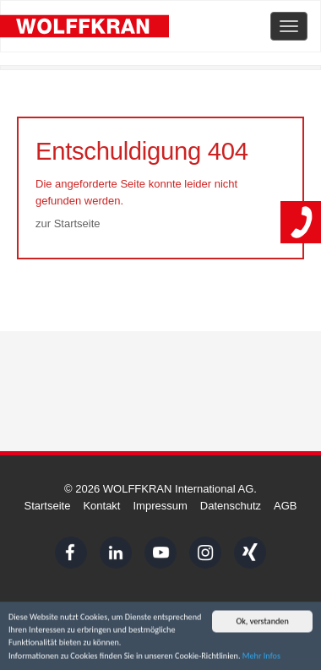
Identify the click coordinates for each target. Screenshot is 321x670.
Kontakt (101, 505)
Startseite (47, 505)
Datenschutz (230, 505)
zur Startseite (68, 223)
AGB (285, 505)
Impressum (160, 505)
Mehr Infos (261, 657)
